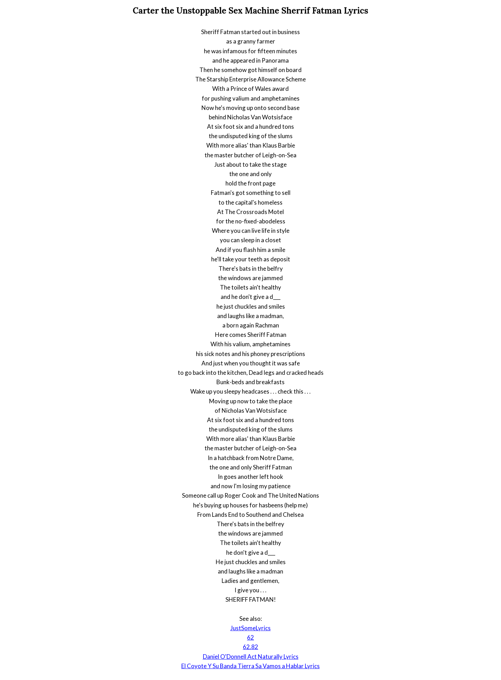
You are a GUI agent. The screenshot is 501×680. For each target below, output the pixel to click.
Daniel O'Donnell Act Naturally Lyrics (251, 656)
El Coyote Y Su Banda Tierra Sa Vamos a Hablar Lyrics (250, 666)
